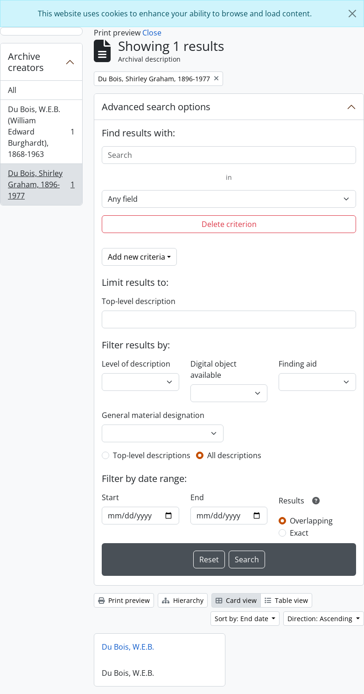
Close (151, 33)
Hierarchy (182, 600)
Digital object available (213, 369)
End (197, 497)
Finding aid (298, 364)
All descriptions (234, 455)
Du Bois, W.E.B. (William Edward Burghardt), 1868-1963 (41, 131)
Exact (299, 533)
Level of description (136, 364)
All (12, 90)
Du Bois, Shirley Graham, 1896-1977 (41, 184)
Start (110, 497)
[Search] (229, 155)
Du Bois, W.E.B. (128, 647)
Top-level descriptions (151, 455)
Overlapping (311, 521)
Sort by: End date (242, 618)
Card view (236, 600)
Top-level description (138, 301)
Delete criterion (229, 224)
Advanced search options (156, 106)
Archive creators (26, 62)
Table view (286, 600)
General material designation (153, 415)
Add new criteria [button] (136, 257)
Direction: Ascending (320, 618)
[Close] (352, 13)
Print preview (124, 600)
